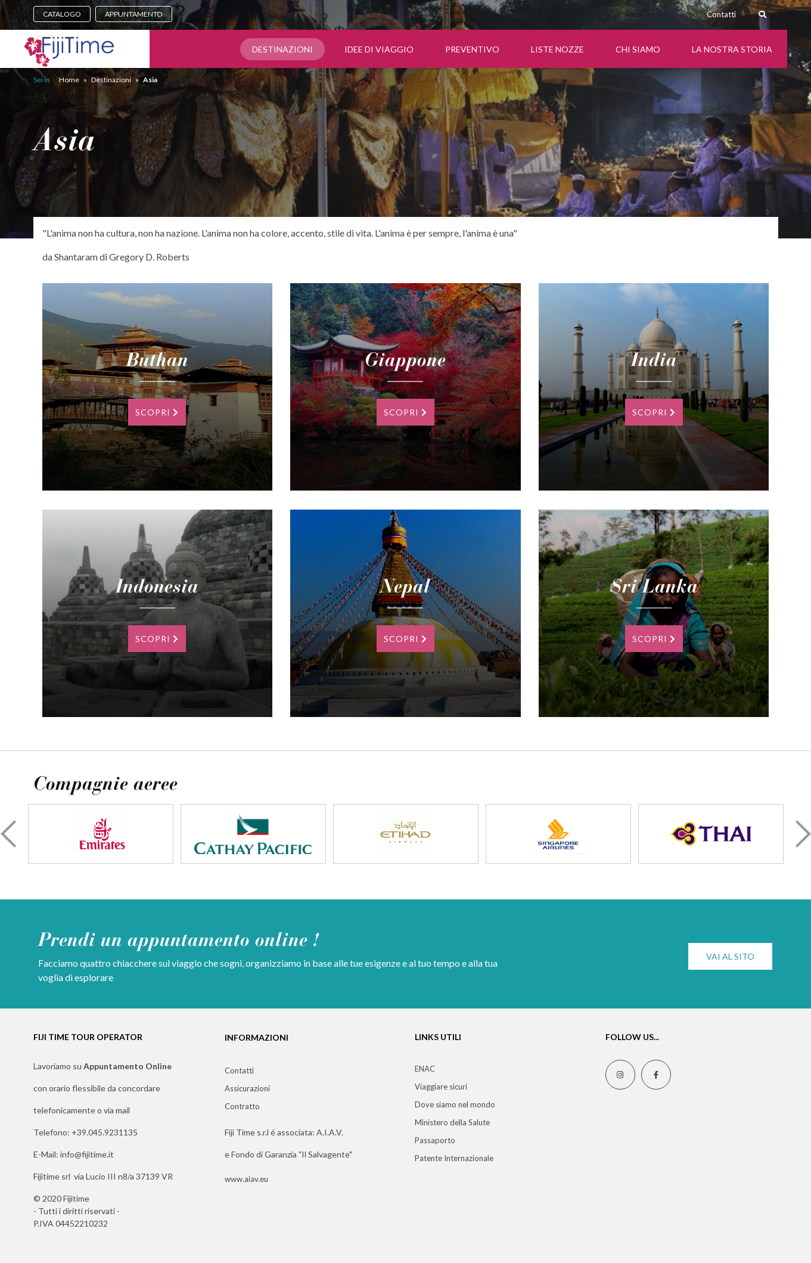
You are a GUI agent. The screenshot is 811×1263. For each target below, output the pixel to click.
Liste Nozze (557, 49)
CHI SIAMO (638, 49)
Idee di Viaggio (379, 49)
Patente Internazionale (454, 1158)
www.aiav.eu (246, 1179)
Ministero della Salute (452, 1122)
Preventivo (472, 49)
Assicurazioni (247, 1088)
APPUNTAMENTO (134, 14)
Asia (150, 79)
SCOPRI (157, 412)
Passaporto (435, 1140)
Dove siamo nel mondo (455, 1104)
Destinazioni (282, 49)
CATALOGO (62, 14)
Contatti (721, 14)
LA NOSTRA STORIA (732, 49)
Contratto (242, 1106)
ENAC (425, 1068)
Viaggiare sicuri (441, 1086)
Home (69, 79)
